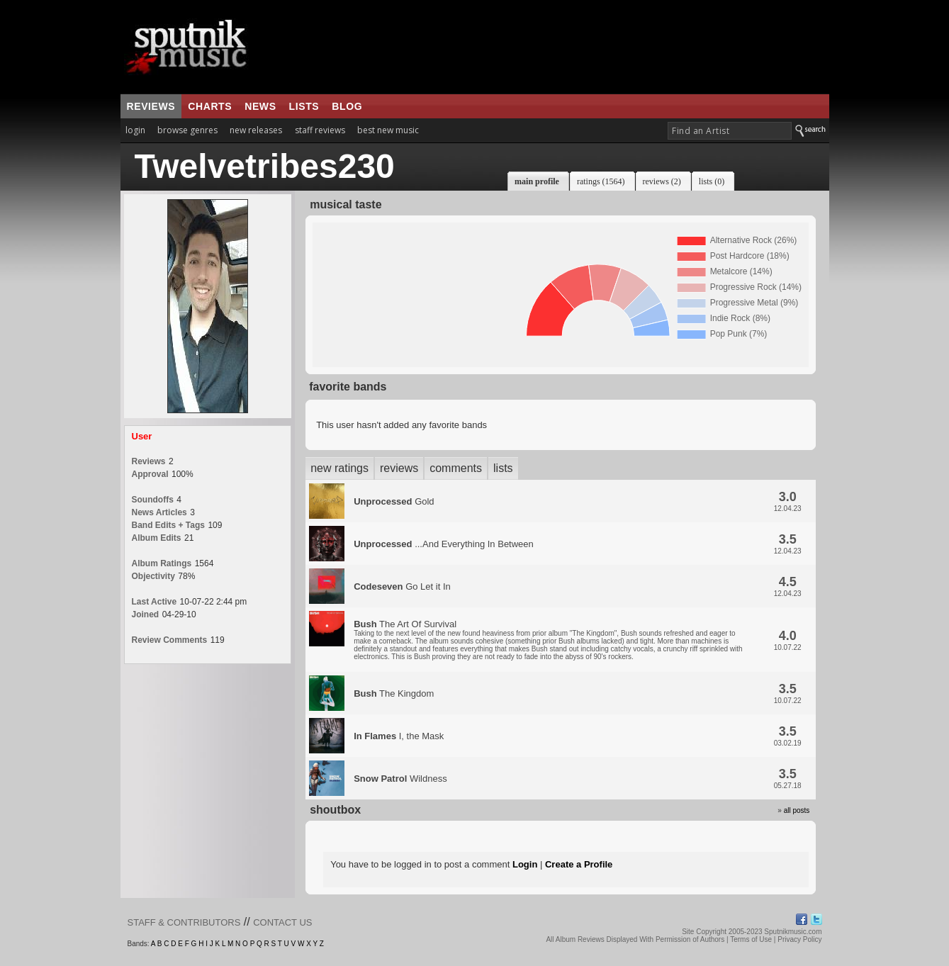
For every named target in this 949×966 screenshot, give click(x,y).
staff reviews (320, 130)
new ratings (339, 468)
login (135, 130)
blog (347, 106)
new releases (256, 130)
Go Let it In (402, 586)
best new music (388, 130)
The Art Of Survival (548, 640)
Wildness (400, 778)
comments (455, 468)
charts (210, 106)
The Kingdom (394, 693)
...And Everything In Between (444, 544)
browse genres (187, 130)
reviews (151, 106)
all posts (797, 810)
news (260, 106)
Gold (394, 501)
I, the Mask (399, 736)
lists (304, 106)
